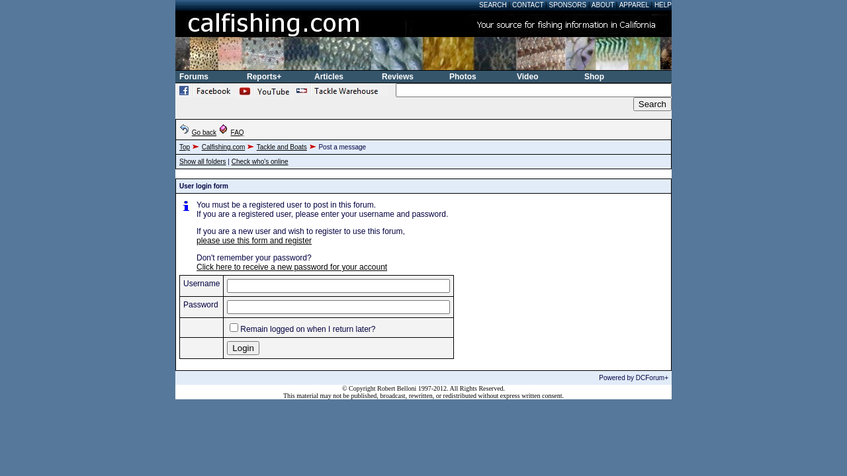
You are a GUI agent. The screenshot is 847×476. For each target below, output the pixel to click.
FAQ (237, 132)
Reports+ (264, 76)
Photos (462, 76)
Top (184, 147)
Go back (204, 132)
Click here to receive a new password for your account (292, 267)
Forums (193, 76)
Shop (594, 76)
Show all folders (202, 161)
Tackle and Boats (282, 147)
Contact (527, 5)
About (603, 5)
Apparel (634, 5)
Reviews (398, 76)
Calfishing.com (223, 147)
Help (663, 5)
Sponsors (568, 5)
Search (493, 5)
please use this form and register (254, 240)
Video (527, 76)
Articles (328, 76)
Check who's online (260, 161)
